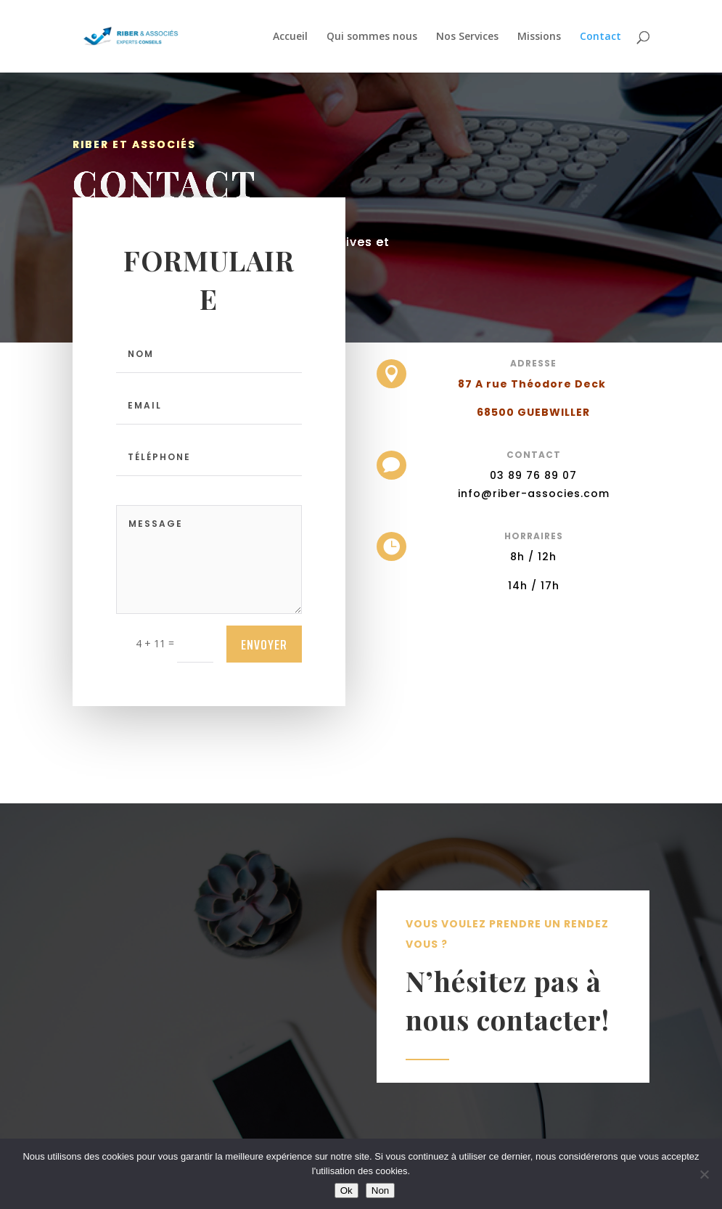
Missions (539, 37)
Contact (600, 37)
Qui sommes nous (372, 37)
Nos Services (467, 37)
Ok (346, 1190)
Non (380, 1190)
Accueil (290, 37)
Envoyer (264, 644)
